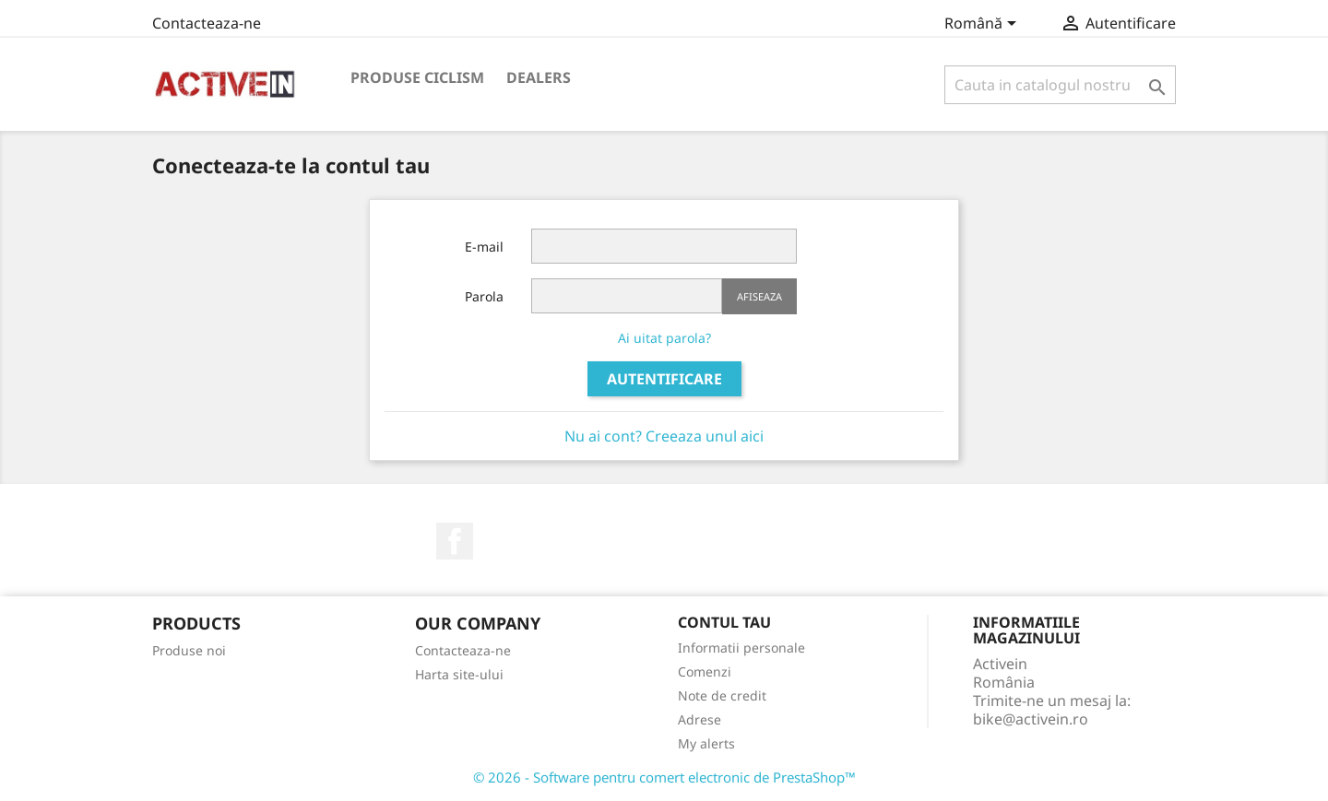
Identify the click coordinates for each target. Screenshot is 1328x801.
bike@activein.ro (1030, 719)
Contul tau (724, 622)
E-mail (484, 246)
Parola (484, 296)
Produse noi (189, 650)
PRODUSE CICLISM (417, 77)
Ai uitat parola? (664, 338)
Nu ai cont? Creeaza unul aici (664, 436)
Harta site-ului (459, 674)
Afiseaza (759, 296)
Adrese (699, 719)
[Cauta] (1060, 84)
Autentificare (664, 379)
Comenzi (704, 671)
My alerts (706, 743)
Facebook (454, 541)
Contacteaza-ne (206, 23)
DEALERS (538, 77)
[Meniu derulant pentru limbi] (983, 25)
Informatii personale (741, 647)
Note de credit (722, 695)
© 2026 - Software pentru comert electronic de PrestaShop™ (664, 777)
